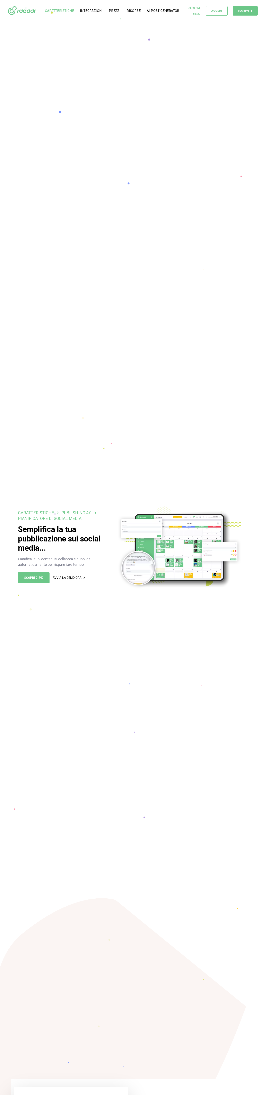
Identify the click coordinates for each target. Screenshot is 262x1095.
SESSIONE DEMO (195, 11)
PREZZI (115, 11)
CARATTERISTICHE (59, 11)
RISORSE (134, 11)
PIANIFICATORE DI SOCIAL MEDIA (49, 518)
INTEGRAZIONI (91, 11)
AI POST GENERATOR (163, 11)
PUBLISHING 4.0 (76, 512)
